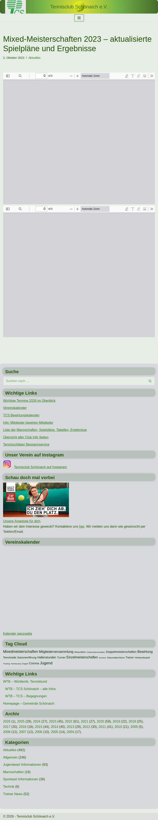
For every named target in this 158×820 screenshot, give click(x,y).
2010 (118, 727)
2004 (70, 732)
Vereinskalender (15, 408)
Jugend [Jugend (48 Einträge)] (46, 663)
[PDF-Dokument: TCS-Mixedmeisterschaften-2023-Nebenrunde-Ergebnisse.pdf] (79, 271)
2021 (84, 721)
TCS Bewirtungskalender (21, 415)
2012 (86, 727)
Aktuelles (34, 57)
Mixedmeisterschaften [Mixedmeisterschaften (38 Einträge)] (20, 652)
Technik (8, 786)
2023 (52, 721)
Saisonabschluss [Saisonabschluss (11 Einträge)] (116, 657)
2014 (54, 727)
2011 (102, 727)
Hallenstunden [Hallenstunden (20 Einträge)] (46, 657)
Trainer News (13, 794)
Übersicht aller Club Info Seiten (26, 437)
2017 (6, 727)
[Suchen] (74, 381)
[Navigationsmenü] (79, 17)
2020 (100, 721)
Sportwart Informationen (20, 779)
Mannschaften (13, 772)
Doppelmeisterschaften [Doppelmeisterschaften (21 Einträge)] (121, 651)
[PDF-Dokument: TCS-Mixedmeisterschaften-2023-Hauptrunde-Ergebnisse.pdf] (79, 138)
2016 (22, 727)
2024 (37, 721)
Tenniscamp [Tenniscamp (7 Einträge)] (16, 664)
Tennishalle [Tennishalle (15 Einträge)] (9, 657)
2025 (20, 721)
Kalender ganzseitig (17, 633)
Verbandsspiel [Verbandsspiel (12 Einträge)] (142, 657)
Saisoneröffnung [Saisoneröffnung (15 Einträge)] (26, 657)
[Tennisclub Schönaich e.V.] (79, 7)
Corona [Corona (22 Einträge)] (34, 663)
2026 (6, 721)
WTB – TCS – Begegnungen (26, 696)
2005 (54, 732)
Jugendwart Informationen (22, 764)
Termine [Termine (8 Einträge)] (102, 658)
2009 (134, 727)
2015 (38, 727)
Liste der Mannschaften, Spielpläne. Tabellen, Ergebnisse (45, 430)
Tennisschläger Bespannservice (26, 444)
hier (81, 526)
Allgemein (10, 757)
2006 (38, 732)
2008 (6, 732)
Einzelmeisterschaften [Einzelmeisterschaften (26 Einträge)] (82, 657)
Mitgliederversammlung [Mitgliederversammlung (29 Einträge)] (56, 651)
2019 (116, 721)
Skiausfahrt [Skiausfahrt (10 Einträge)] (80, 652)
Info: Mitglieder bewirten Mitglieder (28, 422)
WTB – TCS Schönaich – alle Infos (30, 689)
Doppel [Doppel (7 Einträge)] (25, 664)
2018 (132, 721)
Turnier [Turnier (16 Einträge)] (61, 657)
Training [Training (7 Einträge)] (6, 664)
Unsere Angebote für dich (21, 521)
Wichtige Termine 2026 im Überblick (29, 400)
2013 (70, 727)
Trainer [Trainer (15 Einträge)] (129, 657)
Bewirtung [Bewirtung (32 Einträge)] (145, 652)
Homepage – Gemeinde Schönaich (28, 703)
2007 (22, 732)
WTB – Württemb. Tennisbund (25, 681)
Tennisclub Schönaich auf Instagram (40, 467)
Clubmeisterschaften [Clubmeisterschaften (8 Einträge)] (95, 652)
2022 (68, 721)
